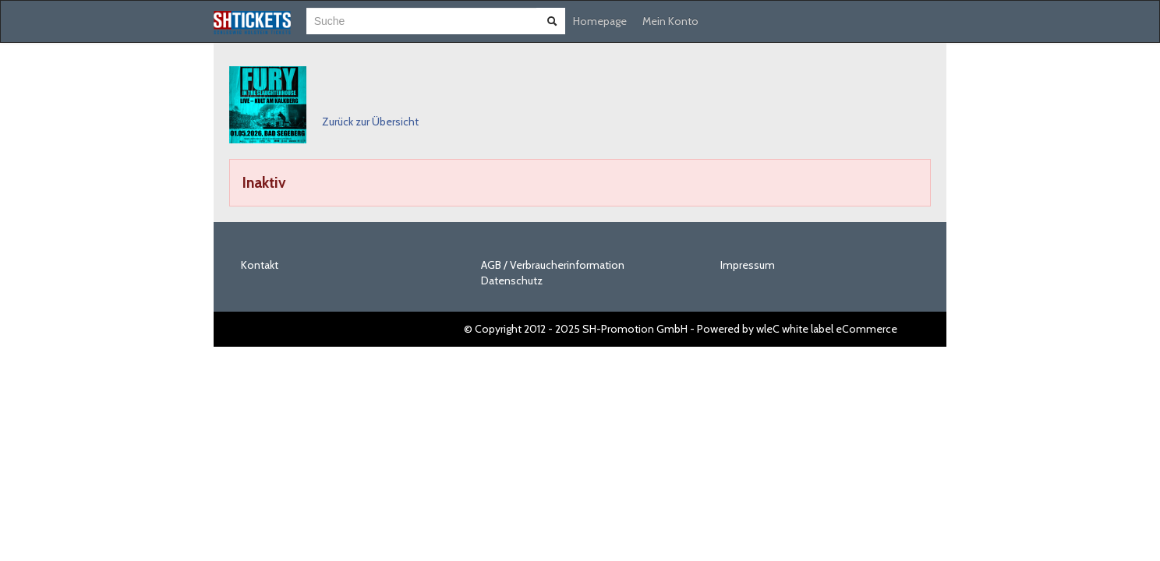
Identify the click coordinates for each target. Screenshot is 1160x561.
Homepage (600, 21)
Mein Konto (670, 21)
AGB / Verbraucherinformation (552, 265)
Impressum (747, 265)
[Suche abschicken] (552, 21)
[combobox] (421, 21)
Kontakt (259, 265)
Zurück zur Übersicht (370, 122)
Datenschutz (512, 280)
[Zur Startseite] (252, 22)
